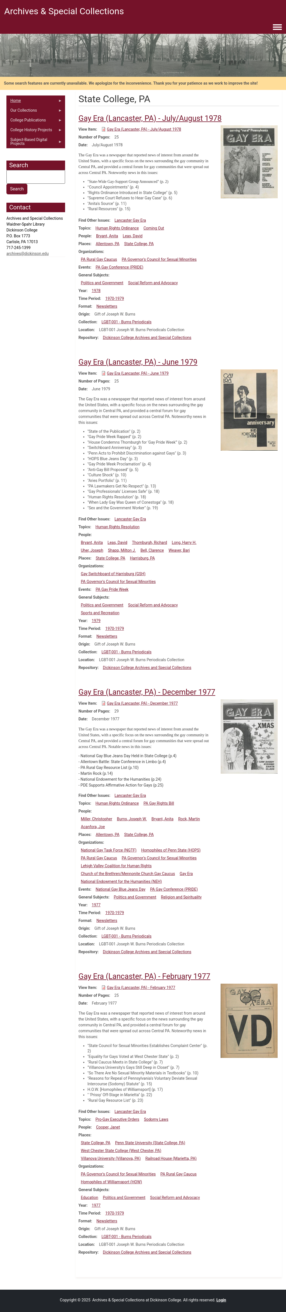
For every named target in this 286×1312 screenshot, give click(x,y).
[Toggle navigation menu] (277, 27)
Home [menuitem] (34, 102)
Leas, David (132, 236)
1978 (96, 290)
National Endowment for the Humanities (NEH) (121, 881)
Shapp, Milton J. (122, 550)
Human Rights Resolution (118, 527)
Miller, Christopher (96, 819)
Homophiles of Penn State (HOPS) (171, 850)
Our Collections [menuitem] (34, 111)
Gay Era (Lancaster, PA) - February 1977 (141, 987)
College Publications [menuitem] (34, 121)
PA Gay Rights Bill (159, 803)
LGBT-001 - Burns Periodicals (126, 322)
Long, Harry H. (184, 542)
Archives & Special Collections (64, 11)
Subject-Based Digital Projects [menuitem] (34, 143)
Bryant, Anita (107, 236)
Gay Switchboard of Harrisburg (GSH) (113, 574)
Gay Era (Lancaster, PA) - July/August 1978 (144, 129)
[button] (249, 161)
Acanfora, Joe (93, 827)
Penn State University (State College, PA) (150, 1143)
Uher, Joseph (92, 550)
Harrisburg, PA (142, 558)
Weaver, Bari (179, 550)
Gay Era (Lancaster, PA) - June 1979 (138, 373)
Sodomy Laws (156, 1119)
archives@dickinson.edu (27, 253)
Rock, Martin (189, 819)
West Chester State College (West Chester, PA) (121, 1150)
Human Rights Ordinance (117, 228)
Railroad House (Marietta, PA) (171, 1158)
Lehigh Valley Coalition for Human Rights (116, 866)
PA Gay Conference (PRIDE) (119, 267)
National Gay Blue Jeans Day (120, 889)
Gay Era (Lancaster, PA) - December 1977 (142, 703)
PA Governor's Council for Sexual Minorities (159, 259)
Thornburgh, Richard (149, 542)
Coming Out (154, 228)
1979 (96, 620)
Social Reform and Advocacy (153, 283)
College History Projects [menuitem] (34, 131)
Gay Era (186, 873)
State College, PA (139, 244)
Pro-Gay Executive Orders (117, 1119)
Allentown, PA (108, 244)
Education (89, 1197)
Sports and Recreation (100, 613)
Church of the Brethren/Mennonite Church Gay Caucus (128, 873)
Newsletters (106, 306)
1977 (96, 905)
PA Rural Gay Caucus (99, 259)
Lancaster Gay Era (130, 220)
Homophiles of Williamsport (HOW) (111, 1182)
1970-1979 (114, 298)
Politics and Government (102, 283)
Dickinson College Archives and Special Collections (147, 337)
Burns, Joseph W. (132, 819)
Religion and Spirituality (181, 897)
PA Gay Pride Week (112, 589)
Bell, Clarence (152, 550)
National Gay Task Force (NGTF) (108, 850)
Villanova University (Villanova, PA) (110, 1158)
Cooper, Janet (108, 1127)
